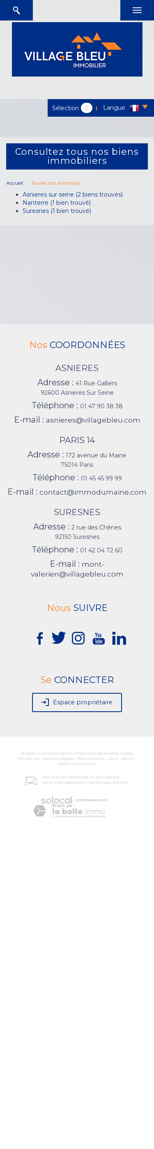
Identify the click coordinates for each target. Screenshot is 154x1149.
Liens (113, 758)
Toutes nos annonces (77, 763)
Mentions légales (58, 758)
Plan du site (29, 758)
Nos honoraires (91, 758)
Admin (127, 758)
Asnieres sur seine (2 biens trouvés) (73, 194)
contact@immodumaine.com (93, 492)
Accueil (14, 183)
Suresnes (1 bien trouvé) (57, 211)
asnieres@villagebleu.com (93, 420)
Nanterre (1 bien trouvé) (57, 202)
